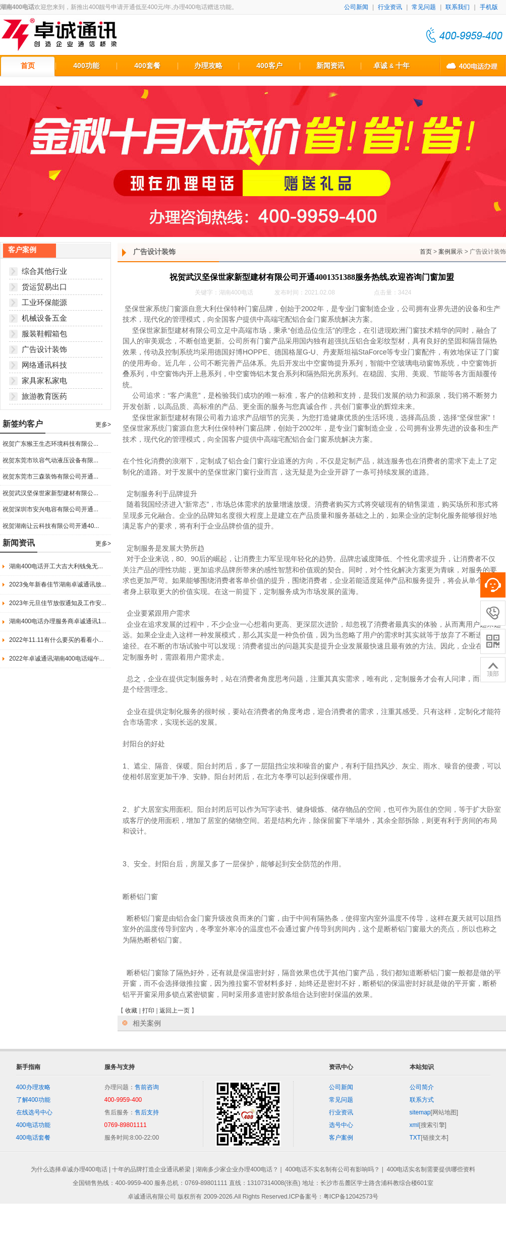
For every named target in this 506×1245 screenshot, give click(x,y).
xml (414, 1125)
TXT (415, 1137)
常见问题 (424, 7)
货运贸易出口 (44, 286)
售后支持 (147, 1112)
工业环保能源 (44, 302)
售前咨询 (147, 1087)
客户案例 (341, 1137)
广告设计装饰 (44, 349)
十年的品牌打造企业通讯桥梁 (151, 1169)
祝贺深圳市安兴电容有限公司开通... (50, 509)
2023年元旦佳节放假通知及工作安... (57, 603)
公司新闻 (356, 7)
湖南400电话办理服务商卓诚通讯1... (57, 621)
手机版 (489, 7)
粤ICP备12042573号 (350, 1196)
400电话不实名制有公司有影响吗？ (332, 1169)
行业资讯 (390, 7)
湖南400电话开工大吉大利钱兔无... (56, 566)
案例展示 (450, 251)
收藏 (131, 1010)
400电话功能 (33, 1125)
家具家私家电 (44, 380)
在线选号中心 (34, 1112)
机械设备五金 (44, 318)
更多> (103, 424)
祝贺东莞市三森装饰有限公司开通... (50, 476)
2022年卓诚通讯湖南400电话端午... (56, 658)
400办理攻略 (33, 1087)
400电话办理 (472, 65)
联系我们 (457, 7)
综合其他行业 (44, 271)
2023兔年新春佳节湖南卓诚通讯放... (57, 584)
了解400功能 (33, 1099)
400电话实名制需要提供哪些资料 (430, 1169)
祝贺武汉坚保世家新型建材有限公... (50, 493)
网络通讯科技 (44, 365)
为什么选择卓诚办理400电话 (69, 1169)
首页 (426, 251)
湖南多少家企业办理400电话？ (237, 1169)
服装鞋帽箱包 (44, 333)
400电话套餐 (33, 1137)
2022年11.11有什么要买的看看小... (56, 639)
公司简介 (422, 1087)
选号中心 (341, 1125)
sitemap (420, 1112)
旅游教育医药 (44, 396)
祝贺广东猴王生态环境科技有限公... (50, 443)
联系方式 (422, 1099)
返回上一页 (174, 1010)
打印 (148, 1010)
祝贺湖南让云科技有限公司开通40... (51, 525)
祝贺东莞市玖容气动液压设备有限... (50, 460)
